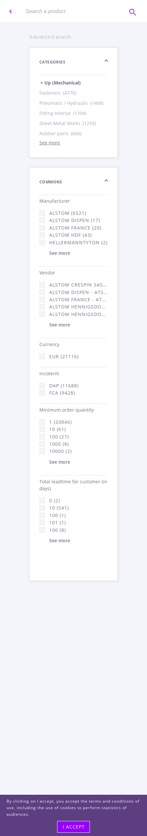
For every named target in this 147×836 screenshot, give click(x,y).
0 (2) (54, 500)
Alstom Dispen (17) (74, 220)
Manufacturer (54, 201)
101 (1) (57, 522)
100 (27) (59, 437)
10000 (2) (60, 451)
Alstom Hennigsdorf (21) (78, 307)
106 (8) (57, 530)
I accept (74, 827)
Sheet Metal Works (68, 123)
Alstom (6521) (67, 213)
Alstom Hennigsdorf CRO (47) (78, 314)
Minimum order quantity (66, 410)
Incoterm (49, 373)
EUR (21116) (64, 356)
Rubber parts (60, 133)
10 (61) (57, 429)
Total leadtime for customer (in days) (73, 485)
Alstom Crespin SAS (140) (78, 285)
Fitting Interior (63, 113)
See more (49, 142)
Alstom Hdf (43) (70, 235)
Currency (49, 344)
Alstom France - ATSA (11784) (78, 299)
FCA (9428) (62, 393)
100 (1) (57, 515)
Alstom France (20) (75, 228)
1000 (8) (59, 444)
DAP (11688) (64, 385)
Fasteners (58, 93)
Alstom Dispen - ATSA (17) (78, 292)
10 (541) (59, 508)
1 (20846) (60, 422)
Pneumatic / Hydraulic (71, 103)
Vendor (47, 272)
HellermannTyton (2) (78, 242)
